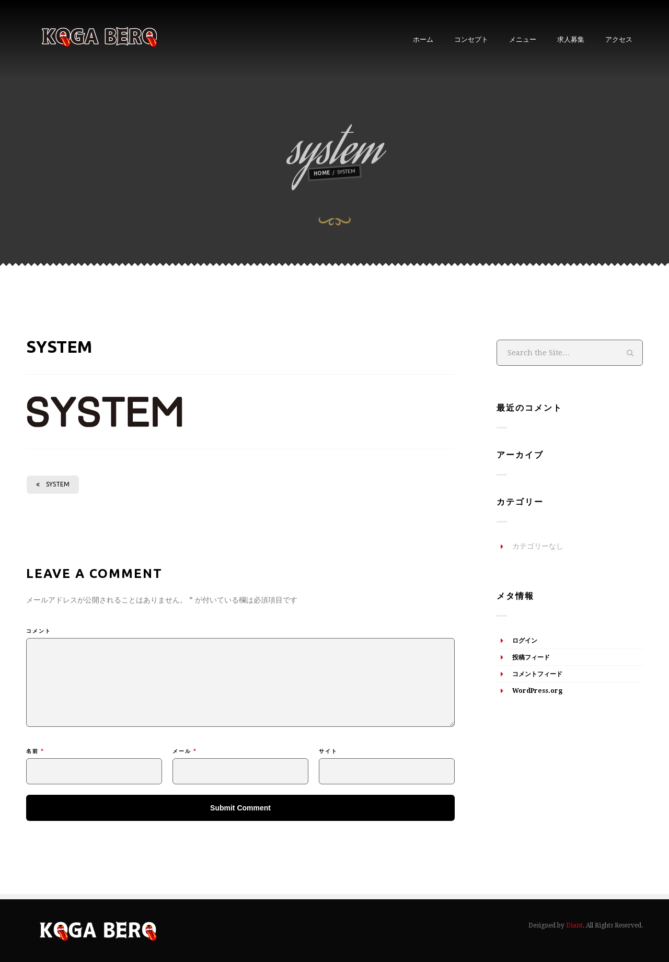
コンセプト (471, 39)
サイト (328, 751)
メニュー (522, 39)
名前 (35, 751)
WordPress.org (537, 690)
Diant (574, 925)
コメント (38, 631)
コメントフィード (537, 674)
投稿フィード (531, 657)
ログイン (524, 640)
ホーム (423, 39)
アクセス (618, 39)
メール (184, 751)
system (53, 484)
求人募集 (570, 39)
